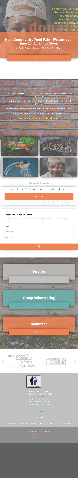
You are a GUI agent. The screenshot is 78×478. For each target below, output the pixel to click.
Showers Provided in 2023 (19, 170)
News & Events (54, 423)
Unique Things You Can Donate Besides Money (35, 189)
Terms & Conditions (44, 434)
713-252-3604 (39, 396)
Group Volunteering (39, 297)
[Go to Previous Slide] (3, 361)
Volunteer (39, 324)
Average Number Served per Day (58, 170)
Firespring (43, 437)
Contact (39, 411)
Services (39, 271)
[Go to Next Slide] (75, 361)
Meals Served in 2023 (20, 149)
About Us (12, 423)
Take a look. (39, 279)
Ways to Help (37, 423)
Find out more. (39, 306)
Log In (67, 423)
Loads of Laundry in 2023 (58, 149)
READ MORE (39, 196)
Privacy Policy (31, 434)
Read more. (39, 332)
